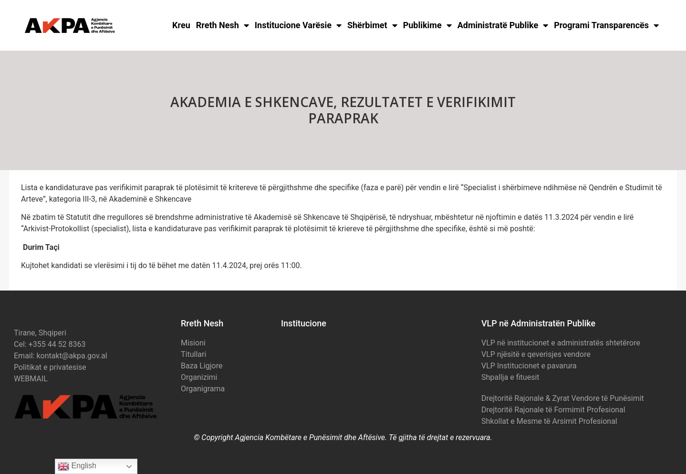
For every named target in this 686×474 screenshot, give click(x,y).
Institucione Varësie (298, 25)
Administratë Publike (503, 25)
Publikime (427, 25)
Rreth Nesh (222, 25)
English (77, 466)
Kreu (181, 25)
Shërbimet (372, 25)
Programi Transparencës (606, 25)
